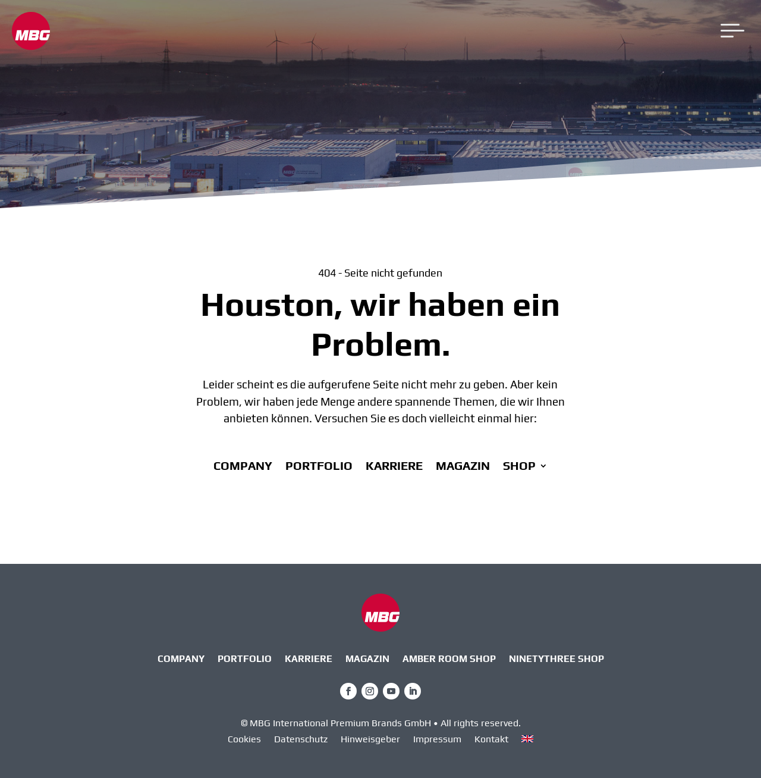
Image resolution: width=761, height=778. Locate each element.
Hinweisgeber (370, 740)
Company (242, 467)
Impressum (437, 740)
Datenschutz (301, 740)
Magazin (463, 467)
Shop (519, 467)
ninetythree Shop (556, 659)
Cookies (244, 740)
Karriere (394, 467)
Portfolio (319, 467)
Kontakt (491, 740)
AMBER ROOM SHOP (449, 659)
